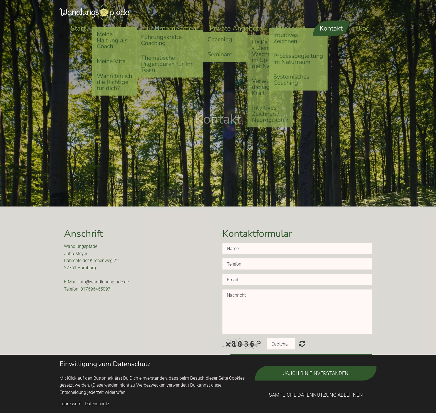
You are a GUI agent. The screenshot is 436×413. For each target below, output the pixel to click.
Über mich (114, 28)
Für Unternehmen (169, 28)
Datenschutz (97, 403)
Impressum (70, 403)
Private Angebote (236, 28)
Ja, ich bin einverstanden (315, 373)
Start (78, 28)
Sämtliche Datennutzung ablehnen (316, 395)
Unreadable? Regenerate (302, 343)
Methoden (291, 28)
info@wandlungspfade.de (103, 281)
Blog (363, 28)
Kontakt (331, 28)
